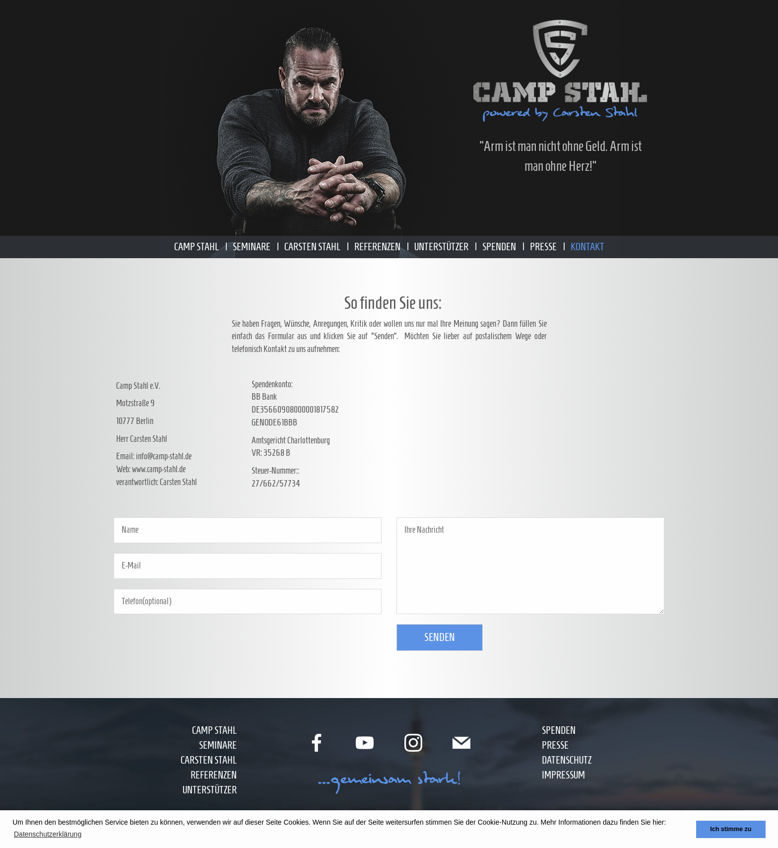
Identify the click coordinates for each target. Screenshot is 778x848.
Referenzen (377, 246)
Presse (543, 246)
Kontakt (587, 246)
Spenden (499, 246)
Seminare (251, 246)
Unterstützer (441, 246)
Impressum (563, 774)
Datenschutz (566, 760)
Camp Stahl (196, 246)
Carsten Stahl (312, 246)
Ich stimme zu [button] (730, 829)
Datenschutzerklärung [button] (47, 834)
